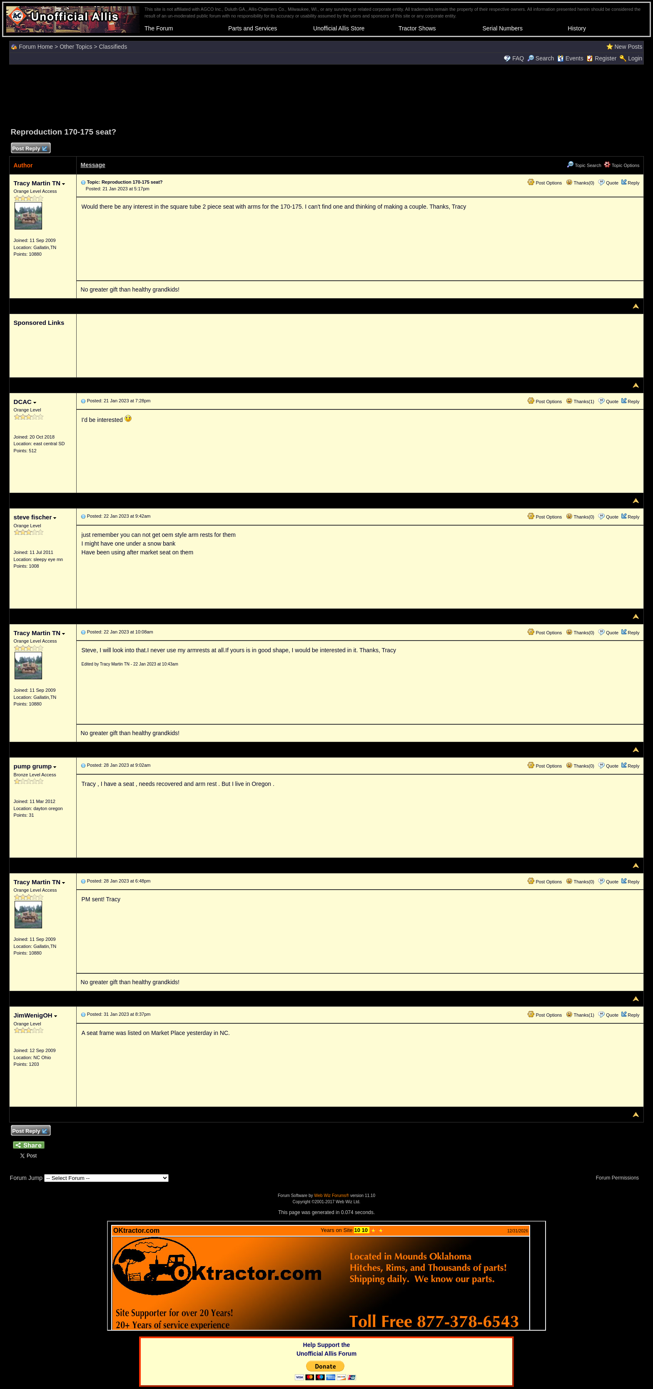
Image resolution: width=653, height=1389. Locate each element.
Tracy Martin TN (39, 183)
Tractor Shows (417, 28)
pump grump (35, 766)
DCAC (25, 401)
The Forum (159, 28)
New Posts (628, 46)
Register (605, 58)
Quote (612, 182)
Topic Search (584, 165)
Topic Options (622, 165)
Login (635, 58)
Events (570, 58)
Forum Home (36, 46)
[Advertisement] (326, 94)
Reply (633, 182)
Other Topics (76, 46)
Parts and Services (252, 28)
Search (540, 58)
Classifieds (113, 46)
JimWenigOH (35, 1015)
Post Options (545, 182)
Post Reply (29, 148)
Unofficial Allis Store (338, 28)
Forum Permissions (619, 1178)
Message (93, 165)
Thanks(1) (580, 401)
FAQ (518, 58)
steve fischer (35, 517)
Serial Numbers (503, 28)
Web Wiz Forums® (331, 1195)
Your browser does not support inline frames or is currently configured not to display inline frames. (326, 1276)
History (577, 28)
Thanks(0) (580, 182)
